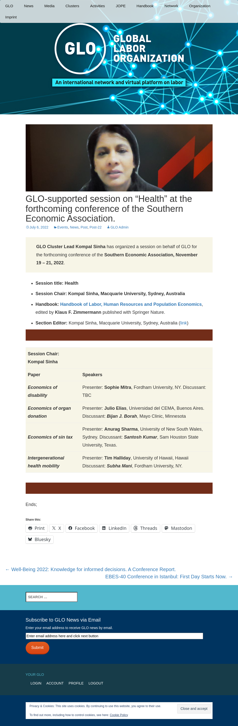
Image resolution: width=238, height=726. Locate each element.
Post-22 (95, 227)
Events (62, 227)
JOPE (121, 6)
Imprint (11, 17)
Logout (95, 683)
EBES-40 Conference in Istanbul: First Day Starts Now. (169, 576)
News (29, 6)
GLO (9, 6)
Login (36, 683)
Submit (37, 647)
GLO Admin (119, 227)
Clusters (72, 6)
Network (171, 6)
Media (49, 6)
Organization (199, 6)
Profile (76, 683)
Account (55, 683)
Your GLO (35, 675)
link (183, 322)
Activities (97, 6)
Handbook (145, 6)
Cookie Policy (119, 715)
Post (83, 227)
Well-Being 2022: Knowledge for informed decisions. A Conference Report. (90, 569)
